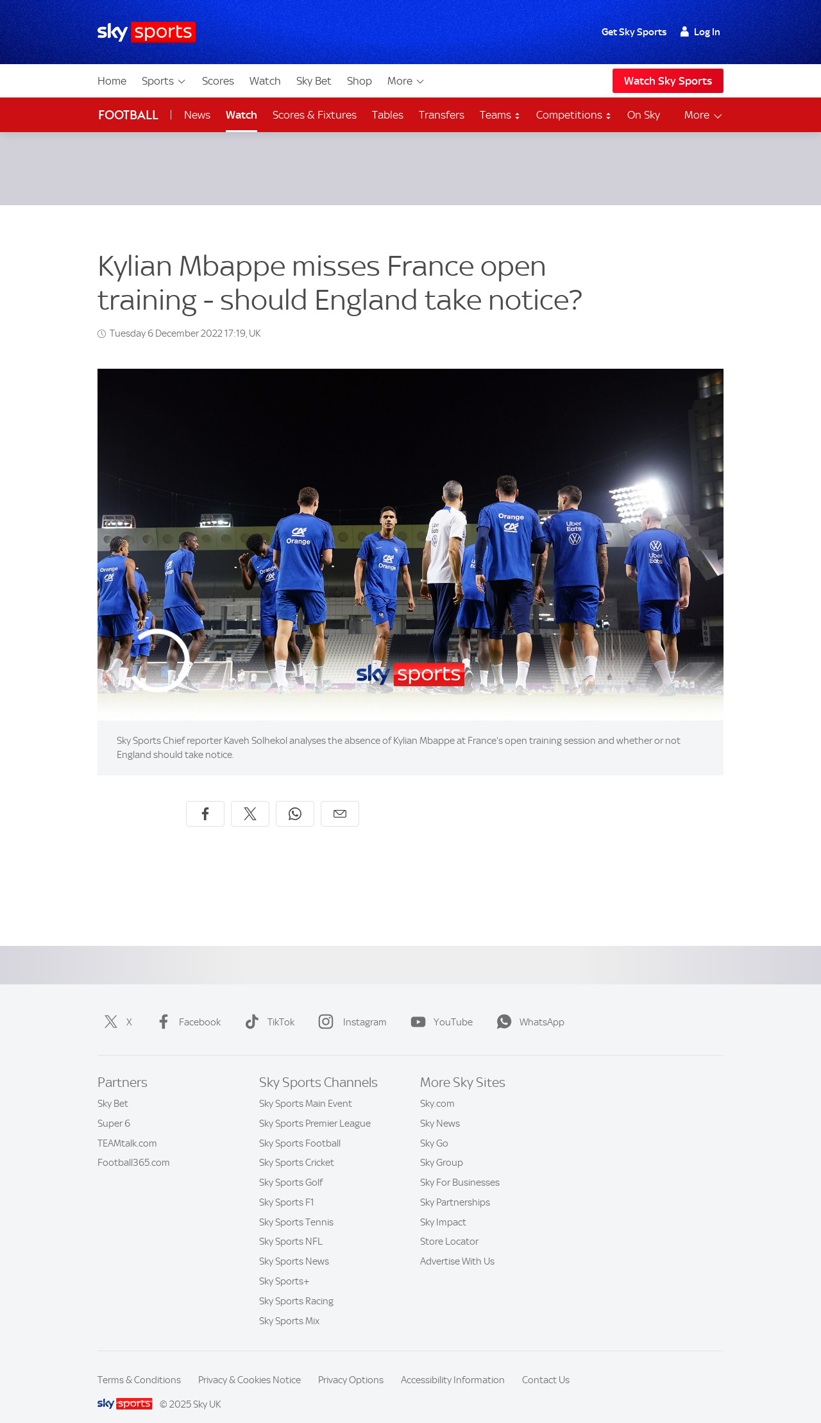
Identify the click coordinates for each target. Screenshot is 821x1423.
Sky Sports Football (300, 1128)
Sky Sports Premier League (315, 1108)
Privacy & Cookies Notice (249, 1364)
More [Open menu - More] (704, 115)
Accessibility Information (453, 1364)
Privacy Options (351, 1364)
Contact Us (546, 1364)
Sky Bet (314, 80)
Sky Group (441, 1147)
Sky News (440, 1108)
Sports (164, 80)
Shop (359, 80)
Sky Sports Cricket (296, 1147)
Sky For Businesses (460, 1167)
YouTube (439, 1006)
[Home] (146, 32)
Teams (500, 114)
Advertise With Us (457, 1246)
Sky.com (437, 1088)
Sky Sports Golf (291, 1167)
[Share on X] (250, 798)
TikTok (266, 1006)
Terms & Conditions (139, 1364)
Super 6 (113, 1108)
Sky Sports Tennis (296, 1207)
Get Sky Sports (634, 32)
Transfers (441, 114)
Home (111, 80)
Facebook (186, 1006)
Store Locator (449, 1226)
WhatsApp (527, 1006)
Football (128, 115)
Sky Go (434, 1128)
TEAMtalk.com (127, 1128)
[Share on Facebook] (205, 798)
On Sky (643, 114)
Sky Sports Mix (289, 1305)
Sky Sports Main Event (305, 1088)
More (406, 80)
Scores (218, 80)
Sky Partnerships (455, 1187)
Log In (700, 32)
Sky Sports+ (284, 1266)
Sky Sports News (294, 1246)
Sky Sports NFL (291, 1226)
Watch (265, 80)
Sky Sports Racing (296, 1286)
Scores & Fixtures (315, 114)
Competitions (574, 114)
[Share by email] (340, 798)
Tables (387, 114)
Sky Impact (443, 1207)
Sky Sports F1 (286, 1187)
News (197, 114)
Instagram (350, 1006)
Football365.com (133, 1147)
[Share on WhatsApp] (295, 798)
